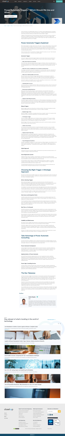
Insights (27, 1)
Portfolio (32, 1)
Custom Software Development (24, 410)
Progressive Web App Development (38, 414)
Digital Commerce (21, 416)
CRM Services (21, 413)
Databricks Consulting (22, 422)
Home (5, 25)
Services (17, 1)
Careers (36, 1)
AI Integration (35, 422)
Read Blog (32, 332)
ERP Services (20, 414)
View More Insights (51, 319)
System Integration (22, 417)
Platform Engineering (36, 426)
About (13, 1)
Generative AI (35, 423)
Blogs (12, 25)
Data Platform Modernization (23, 423)
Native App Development (37, 410)
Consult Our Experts (10, 16)
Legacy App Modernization (37, 413)
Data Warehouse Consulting (23, 426)
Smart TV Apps (35, 417)
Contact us (59, 1)
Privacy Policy (50, 428)
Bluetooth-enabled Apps (37, 416)
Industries (22, 1)
